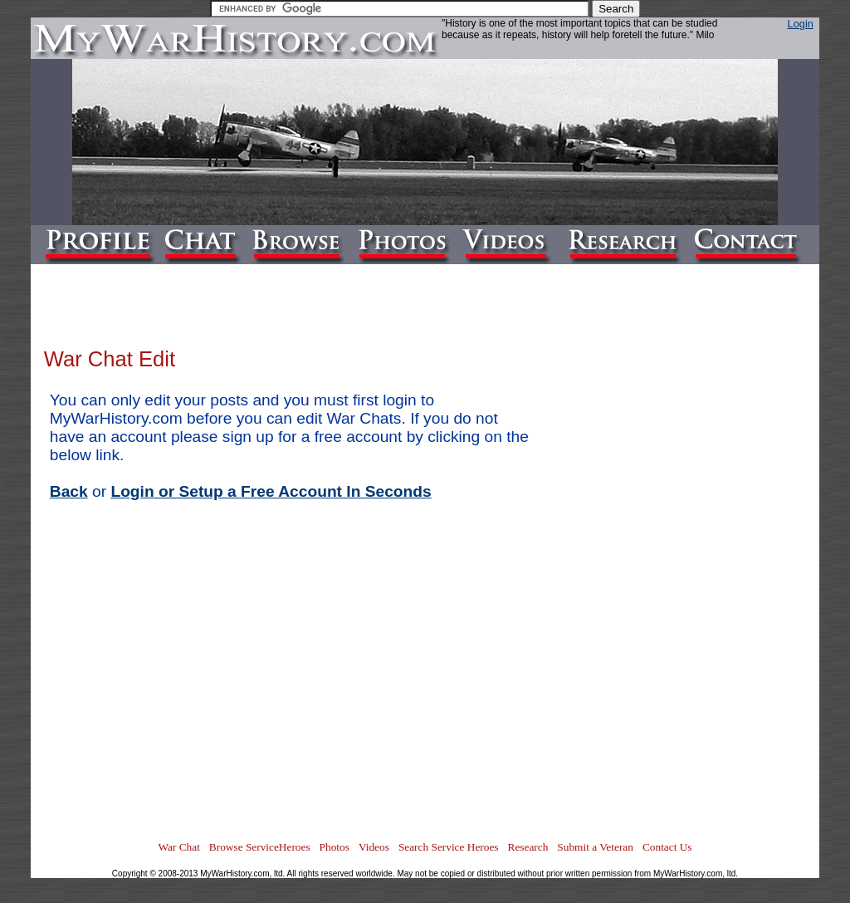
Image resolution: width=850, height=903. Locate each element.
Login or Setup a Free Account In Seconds (270, 491)
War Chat (178, 847)
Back (69, 491)
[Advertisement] (739, 586)
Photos (334, 847)
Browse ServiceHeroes (259, 847)
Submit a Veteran (595, 847)
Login (800, 23)
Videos (374, 847)
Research (528, 847)
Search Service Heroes (448, 847)
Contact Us (667, 847)
